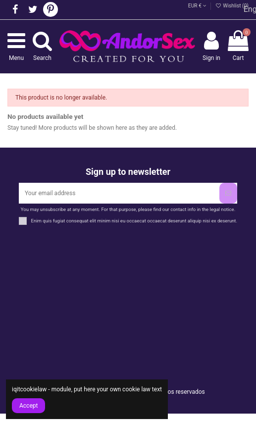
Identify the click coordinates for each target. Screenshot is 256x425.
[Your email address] (119, 193)
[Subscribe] (228, 193)
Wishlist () (232, 5)
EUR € (197, 5)
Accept (28, 405)
